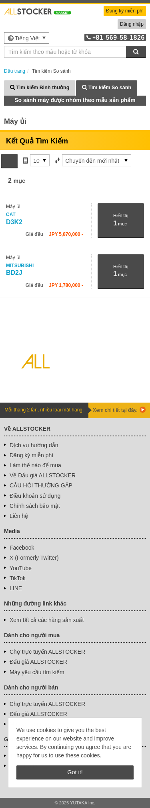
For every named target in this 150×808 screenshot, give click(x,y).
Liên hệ (19, 516)
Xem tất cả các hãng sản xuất (47, 620)
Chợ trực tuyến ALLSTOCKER (47, 651)
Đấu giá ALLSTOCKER (38, 662)
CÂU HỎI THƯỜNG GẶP (41, 485)
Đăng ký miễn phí (125, 11)
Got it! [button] (74, 772)
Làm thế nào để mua (35, 465)
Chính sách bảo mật (35, 506)
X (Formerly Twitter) (34, 557)
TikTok (18, 578)
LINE (16, 588)
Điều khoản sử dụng (35, 496)
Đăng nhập (132, 24)
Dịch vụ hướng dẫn (34, 445)
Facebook (22, 547)
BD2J (20, 269)
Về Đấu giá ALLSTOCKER (43, 475)
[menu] (26, 38)
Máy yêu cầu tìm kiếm (37, 672)
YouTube (21, 568)
